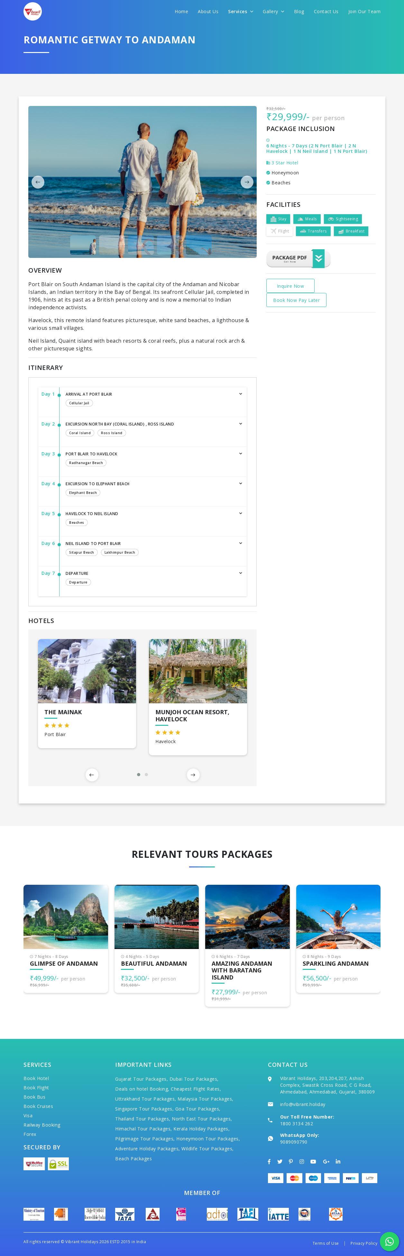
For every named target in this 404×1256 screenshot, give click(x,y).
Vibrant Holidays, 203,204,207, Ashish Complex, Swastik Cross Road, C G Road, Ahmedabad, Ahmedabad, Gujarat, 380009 (327, 1085)
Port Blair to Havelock (150, 459)
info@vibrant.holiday (303, 1104)
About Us (208, 11)
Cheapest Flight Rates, (196, 1089)
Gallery (273, 11)
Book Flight (36, 1088)
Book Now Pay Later (296, 300)
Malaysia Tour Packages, (206, 1099)
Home (181, 11)
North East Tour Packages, (202, 1119)
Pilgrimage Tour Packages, (145, 1139)
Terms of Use (326, 1243)
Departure (150, 579)
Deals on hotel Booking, (142, 1089)
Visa (27, 1115)
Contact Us (326, 11)
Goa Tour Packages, (198, 1109)
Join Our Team (364, 11)
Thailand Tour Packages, (142, 1119)
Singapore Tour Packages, (144, 1109)
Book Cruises (38, 1106)
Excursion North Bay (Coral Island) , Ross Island (150, 429)
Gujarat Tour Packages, (141, 1079)
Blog (299, 11)
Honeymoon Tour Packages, (208, 1139)
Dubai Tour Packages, (194, 1079)
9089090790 (294, 1142)
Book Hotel (36, 1078)
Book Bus (34, 1097)
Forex (29, 1134)
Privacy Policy (364, 1243)
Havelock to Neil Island (150, 519)
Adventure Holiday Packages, (147, 1149)
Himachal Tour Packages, (143, 1129)
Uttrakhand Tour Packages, (145, 1099)
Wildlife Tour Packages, (207, 1149)
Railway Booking (41, 1125)
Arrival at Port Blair (150, 399)
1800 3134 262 (296, 1123)
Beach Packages (133, 1158)
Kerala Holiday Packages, (201, 1129)
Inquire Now (290, 286)
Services (240, 11)
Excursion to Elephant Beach (150, 489)
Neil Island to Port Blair (150, 549)
